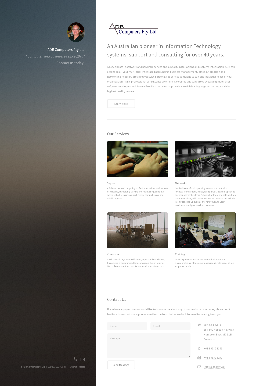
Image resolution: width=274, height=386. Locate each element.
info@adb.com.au (214, 366)
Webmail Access (77, 366)
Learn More (121, 103)
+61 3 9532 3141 (213, 348)
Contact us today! (70, 62)
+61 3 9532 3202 (213, 357)
